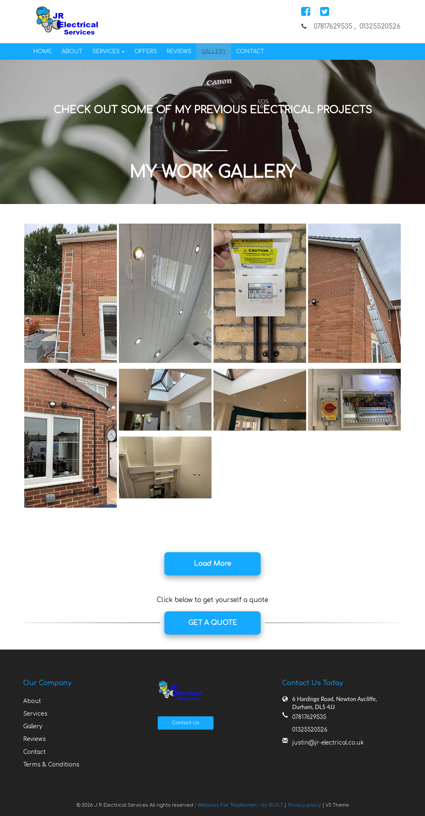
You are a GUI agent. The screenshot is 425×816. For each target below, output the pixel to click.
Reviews (179, 51)
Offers (145, 51)
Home (42, 51)
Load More (212, 563)
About (72, 51)
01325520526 (380, 26)
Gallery (213, 51)
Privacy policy (305, 805)
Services (35, 714)
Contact (250, 51)
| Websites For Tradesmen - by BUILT (240, 805)
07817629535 (333, 26)
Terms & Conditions (51, 765)
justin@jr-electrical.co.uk (328, 743)
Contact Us (186, 722)
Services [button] (108, 51)
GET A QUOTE (212, 623)
